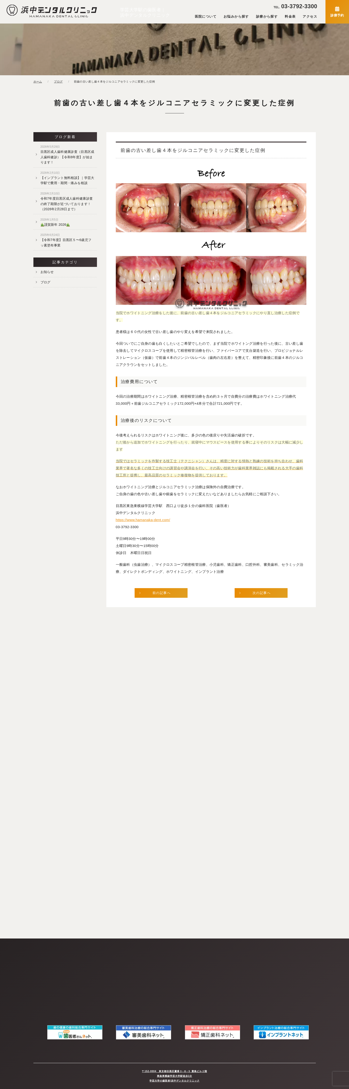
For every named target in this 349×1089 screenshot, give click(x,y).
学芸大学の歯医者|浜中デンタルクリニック (174, 1080)
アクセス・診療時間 (48, 982)
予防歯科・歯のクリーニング (167, 982)
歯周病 (151, 973)
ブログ (45, 282)
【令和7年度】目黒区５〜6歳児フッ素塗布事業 (66, 240)
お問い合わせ (100, 965)
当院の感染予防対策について (111, 956)
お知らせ (47, 272)
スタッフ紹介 (43, 965)
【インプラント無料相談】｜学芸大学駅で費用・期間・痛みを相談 (67, 178)
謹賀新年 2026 (55, 222)
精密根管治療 (156, 956)
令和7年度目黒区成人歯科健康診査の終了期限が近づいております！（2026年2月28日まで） (66, 201)
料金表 (290, 16)
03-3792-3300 (295, 6)
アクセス (310, 16)
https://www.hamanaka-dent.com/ (143, 520)
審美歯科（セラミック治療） (167, 990)
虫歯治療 (153, 965)
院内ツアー (42, 973)
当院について (43, 956)
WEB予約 (97, 973)
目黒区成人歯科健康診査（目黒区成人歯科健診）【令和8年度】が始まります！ (67, 154)
